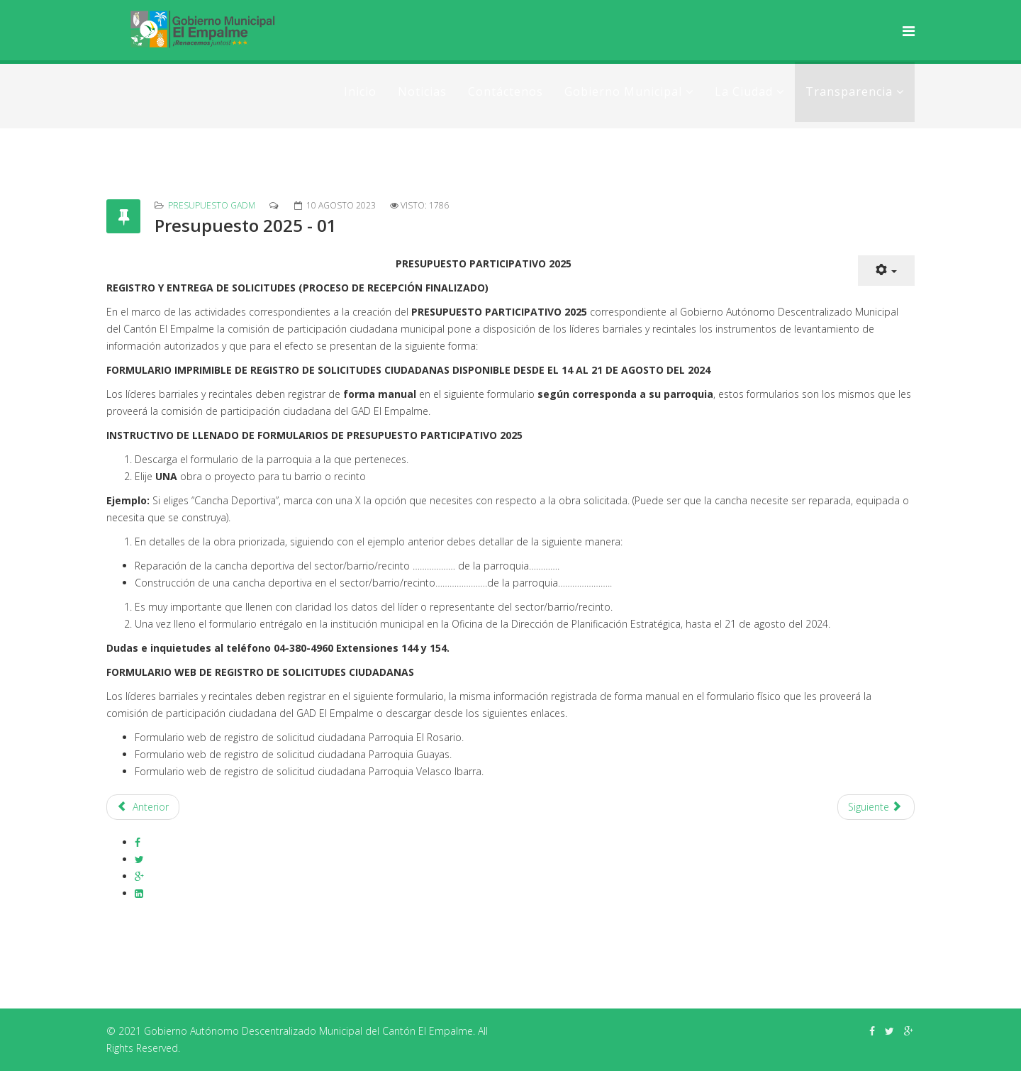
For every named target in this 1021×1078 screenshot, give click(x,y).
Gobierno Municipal (623, 91)
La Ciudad (744, 91)
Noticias (422, 91)
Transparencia (849, 91)
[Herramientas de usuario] (886, 270)
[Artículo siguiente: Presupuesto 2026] (876, 807)
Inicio (360, 91)
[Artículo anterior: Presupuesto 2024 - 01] (142, 807)
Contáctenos (505, 91)
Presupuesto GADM (211, 205)
